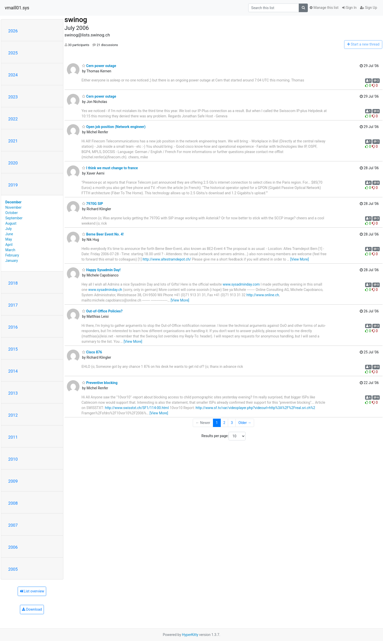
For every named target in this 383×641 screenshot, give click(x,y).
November (13, 207)
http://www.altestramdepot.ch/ (167, 259)
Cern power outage (99, 66)
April (9, 245)
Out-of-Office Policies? (102, 311)
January (11, 261)
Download (32, 609)
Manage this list (324, 8)
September (13, 218)
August (10, 223)
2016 (13, 327)
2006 (13, 547)
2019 (13, 184)
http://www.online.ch (263, 295)
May (8, 239)
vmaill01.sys (17, 7)
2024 (13, 74)
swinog (76, 19)
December (13, 202)
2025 (13, 52)
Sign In (349, 8)
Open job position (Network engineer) (114, 127)
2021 (13, 140)
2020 (13, 162)
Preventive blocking (100, 383)
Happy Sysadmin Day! (101, 270)
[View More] (299, 259)
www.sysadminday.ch (105, 290)
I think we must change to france (110, 168)
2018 (13, 283)
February (12, 255)
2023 (13, 96)
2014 (13, 371)
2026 (13, 30)
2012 (13, 415)
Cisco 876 (92, 352)
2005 (13, 569)
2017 (13, 305)
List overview (32, 591)
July (8, 229)
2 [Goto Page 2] (224, 423)
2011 (13, 437)
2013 (13, 393)
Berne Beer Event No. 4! (103, 234)
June (9, 234)
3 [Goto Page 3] (232, 423)
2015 (13, 349)
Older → (244, 423)
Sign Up (368, 8)
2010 (13, 459)
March (10, 250)
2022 (13, 118)
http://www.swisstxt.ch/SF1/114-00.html (137, 408)
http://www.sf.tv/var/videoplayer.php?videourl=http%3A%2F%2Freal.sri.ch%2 (255, 408)
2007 (13, 525)
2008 (13, 503)
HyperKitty (190, 635)
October (11, 213)
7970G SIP (92, 204)
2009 (13, 481)
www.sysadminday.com (241, 284)
